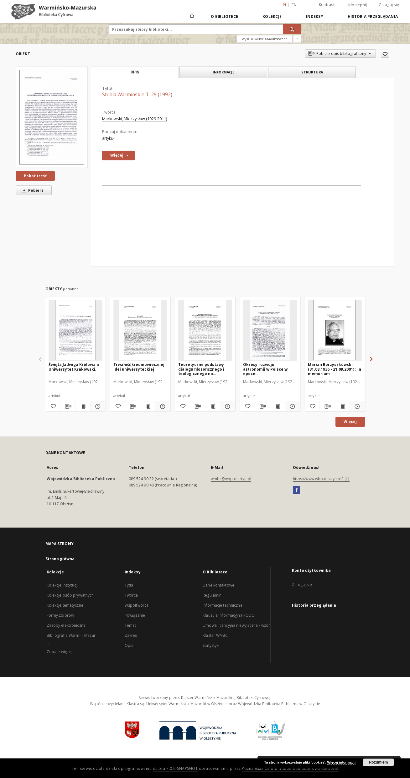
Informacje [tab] (223, 72)
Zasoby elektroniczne (66, 625)
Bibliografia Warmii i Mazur (71, 635)
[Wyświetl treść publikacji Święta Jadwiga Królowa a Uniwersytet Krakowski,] (82, 406)
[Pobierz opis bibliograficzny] (67, 406)
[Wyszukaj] (292, 29)
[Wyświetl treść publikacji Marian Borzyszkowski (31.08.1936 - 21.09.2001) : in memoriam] (342, 406)
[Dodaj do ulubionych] (385, 54)
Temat (130, 625)
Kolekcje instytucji (62, 585)
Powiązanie (135, 615)
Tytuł (129, 585)
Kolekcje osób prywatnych (70, 595)
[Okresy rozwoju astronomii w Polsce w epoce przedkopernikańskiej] (270, 330)
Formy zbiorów (60, 615)
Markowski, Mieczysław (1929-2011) (134, 118)
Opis (129, 645)
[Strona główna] (191, 16)
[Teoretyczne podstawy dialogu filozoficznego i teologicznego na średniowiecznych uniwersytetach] (205, 330)
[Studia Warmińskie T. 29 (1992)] (51, 117)
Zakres (131, 635)
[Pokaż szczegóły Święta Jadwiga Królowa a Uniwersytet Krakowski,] (97, 406)
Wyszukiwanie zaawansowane (264, 39)
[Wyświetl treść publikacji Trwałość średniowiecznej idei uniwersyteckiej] (147, 406)
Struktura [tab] (312, 72)
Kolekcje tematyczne (65, 605)
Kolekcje (272, 16)
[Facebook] (296, 490)
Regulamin (212, 595)
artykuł (108, 138)
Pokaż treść (35, 176)
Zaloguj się (389, 4)
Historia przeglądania (373, 16)
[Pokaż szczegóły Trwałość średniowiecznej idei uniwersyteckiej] (161, 406)
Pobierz (32, 190)
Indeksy (314, 16)
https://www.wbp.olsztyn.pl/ (321, 478)
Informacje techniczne (222, 605)
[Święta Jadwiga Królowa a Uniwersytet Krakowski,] (75, 330)
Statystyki (211, 645)
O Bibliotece (224, 16)
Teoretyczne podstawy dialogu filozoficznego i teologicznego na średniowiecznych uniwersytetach (201, 369)
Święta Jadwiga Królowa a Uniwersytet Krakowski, (74, 367)
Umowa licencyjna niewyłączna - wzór (236, 625)
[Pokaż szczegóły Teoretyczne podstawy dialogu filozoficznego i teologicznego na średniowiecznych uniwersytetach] (226, 406)
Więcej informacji (341, 762)
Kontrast (327, 4)
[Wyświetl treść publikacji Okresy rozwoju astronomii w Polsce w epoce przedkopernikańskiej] (277, 406)
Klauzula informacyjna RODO (229, 615)
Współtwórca (136, 605)
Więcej (350, 421)
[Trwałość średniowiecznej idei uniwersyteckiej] (140, 330)
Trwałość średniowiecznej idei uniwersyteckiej (138, 367)
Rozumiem (378, 762)
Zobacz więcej (60, 651)
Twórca (131, 595)
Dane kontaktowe (218, 585)
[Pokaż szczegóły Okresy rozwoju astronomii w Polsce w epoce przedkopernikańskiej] (291, 406)
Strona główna (60, 558)
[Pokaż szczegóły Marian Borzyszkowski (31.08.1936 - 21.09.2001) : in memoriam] (356, 406)
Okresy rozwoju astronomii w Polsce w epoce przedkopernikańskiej (265, 369)
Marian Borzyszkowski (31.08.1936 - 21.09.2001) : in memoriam (334, 369)
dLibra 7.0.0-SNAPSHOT (175, 768)
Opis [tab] (135, 72)
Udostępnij (356, 5)
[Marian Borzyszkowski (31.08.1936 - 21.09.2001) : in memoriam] (334, 330)
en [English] (294, 5)
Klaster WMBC (215, 635)
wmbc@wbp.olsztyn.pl (231, 478)
